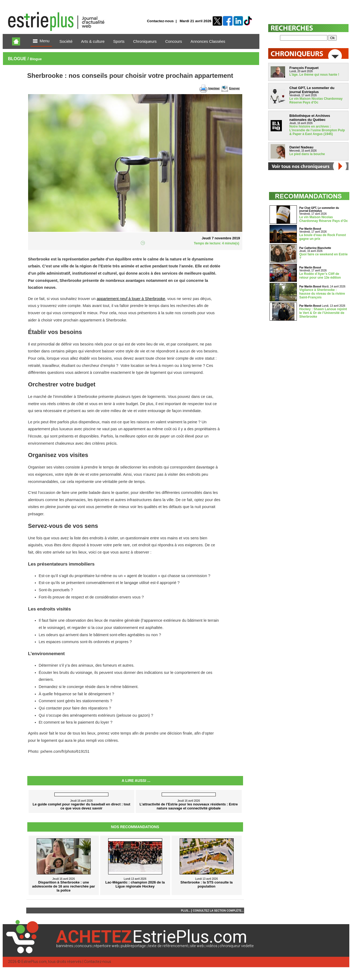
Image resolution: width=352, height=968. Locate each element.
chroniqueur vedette (236, 946)
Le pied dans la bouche (307, 154)
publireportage (133, 946)
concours (83, 946)
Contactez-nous (160, 21)
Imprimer (214, 88)
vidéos (211, 946)
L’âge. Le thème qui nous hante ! (314, 74)
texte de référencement (168, 946)
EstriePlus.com (34, 962)
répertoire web (106, 946)
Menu (41, 41)
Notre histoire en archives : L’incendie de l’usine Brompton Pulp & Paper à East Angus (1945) (317, 130)
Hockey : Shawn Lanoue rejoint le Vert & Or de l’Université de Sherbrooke (323, 312)
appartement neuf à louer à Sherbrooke (131, 299)
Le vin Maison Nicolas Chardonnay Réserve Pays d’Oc (316, 100)
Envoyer (234, 88)
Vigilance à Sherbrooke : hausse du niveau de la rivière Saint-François (322, 293)
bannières (64, 946)
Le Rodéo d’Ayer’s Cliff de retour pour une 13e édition (320, 275)
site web (197, 946)
